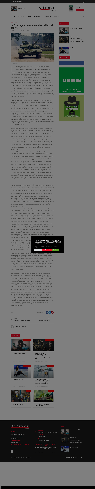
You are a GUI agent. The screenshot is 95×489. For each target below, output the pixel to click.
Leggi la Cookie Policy (47, 249)
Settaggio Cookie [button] (38, 249)
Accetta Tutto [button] (55, 249)
